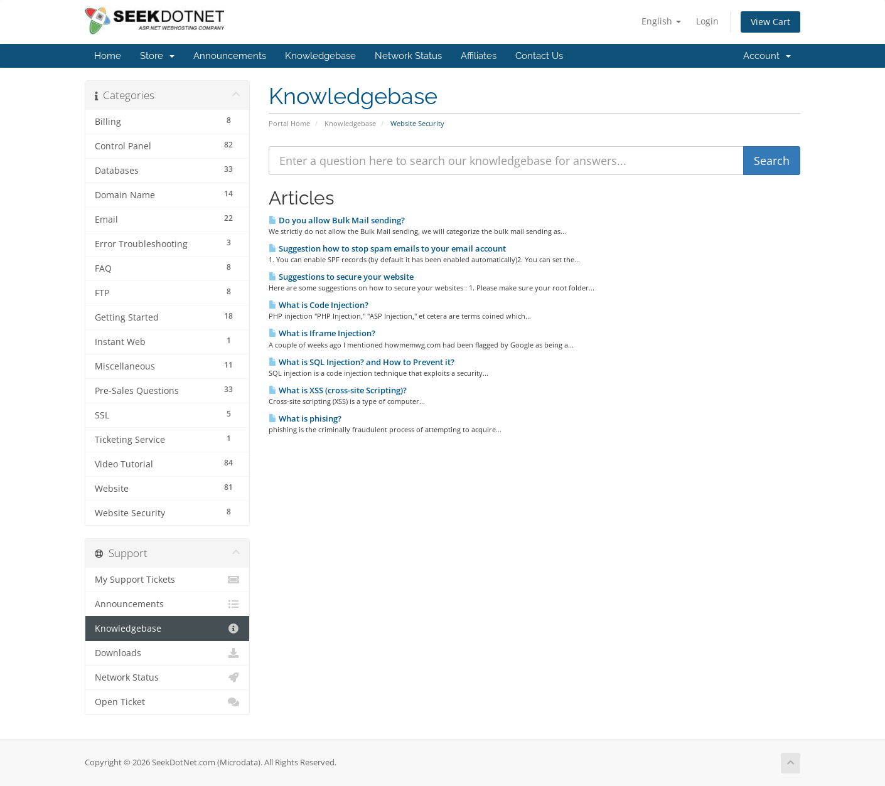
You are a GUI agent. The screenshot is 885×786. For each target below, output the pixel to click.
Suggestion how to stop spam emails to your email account (387, 248)
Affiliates (478, 55)
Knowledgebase (320, 55)
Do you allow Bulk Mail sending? (337, 220)
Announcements (229, 55)
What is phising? (305, 418)
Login (707, 21)
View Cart (770, 22)
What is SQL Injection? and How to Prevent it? (361, 362)
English (661, 21)
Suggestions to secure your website (341, 276)
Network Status (408, 55)
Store (157, 55)
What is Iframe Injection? (322, 333)
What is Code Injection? (318, 305)
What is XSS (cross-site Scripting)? (338, 390)
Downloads (167, 653)
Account (767, 55)
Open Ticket (167, 701)
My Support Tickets (167, 579)
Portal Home (289, 123)
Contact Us (539, 55)
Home (107, 55)
